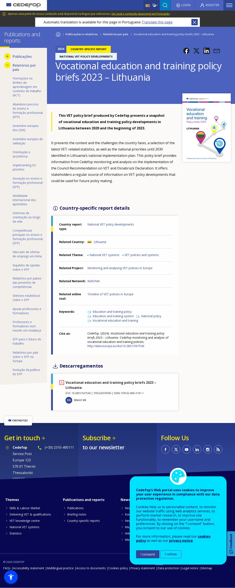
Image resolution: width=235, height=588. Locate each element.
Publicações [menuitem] (22, 56)
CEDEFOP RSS (218, 449)
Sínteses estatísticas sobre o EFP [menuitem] (26, 298)
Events (129, 514)
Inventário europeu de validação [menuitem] (28, 141)
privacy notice (181, 540)
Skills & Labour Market (24, 508)
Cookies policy (118, 568)
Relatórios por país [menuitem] (24, 67)
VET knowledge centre (24, 521)
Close (194, 22)
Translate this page (157, 22)
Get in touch (22, 438)
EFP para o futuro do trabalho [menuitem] (27, 341)
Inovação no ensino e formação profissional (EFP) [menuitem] (28, 182)
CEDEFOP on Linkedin (197, 449)
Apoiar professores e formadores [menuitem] (27, 311)
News (129, 508)
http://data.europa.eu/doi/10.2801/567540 (115, 346)
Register (212, 5)
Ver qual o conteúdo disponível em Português (140, 14)
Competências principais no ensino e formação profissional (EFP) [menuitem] (28, 236)
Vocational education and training (115, 320)
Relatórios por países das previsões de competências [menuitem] (27, 282)
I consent (147, 554)
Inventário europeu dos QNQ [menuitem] (26, 128)
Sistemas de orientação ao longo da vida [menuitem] (26, 217)
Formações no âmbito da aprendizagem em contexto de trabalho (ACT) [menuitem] (27, 86)
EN (69, 400)
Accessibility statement (28, 568)
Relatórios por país (115, 34)
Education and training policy (112, 312)
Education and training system (113, 316)
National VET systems (104, 255)
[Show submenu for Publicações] (7, 56)
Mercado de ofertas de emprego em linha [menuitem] (27, 254)
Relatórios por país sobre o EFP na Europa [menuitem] (25, 356)
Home (58, 33)
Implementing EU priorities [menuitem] (24, 167)
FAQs (7, 568)
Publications (75, 508)
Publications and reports (83, 499)
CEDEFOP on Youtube (186, 449)
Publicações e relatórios (81, 34)
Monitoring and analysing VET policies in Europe (119, 268)
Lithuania (100, 242)
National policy (151, 316)
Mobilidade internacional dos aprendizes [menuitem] (24, 200)
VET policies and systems (141, 255)
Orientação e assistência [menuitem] (21, 154)
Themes (12, 499)
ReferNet (93, 281)
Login (186, 5)
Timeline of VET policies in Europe (110, 294)
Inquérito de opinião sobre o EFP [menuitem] (26, 267)
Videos (129, 533)
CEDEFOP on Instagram (207, 449)
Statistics (15, 533)
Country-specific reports (83, 521)
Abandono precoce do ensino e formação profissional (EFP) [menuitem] (28, 110)
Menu (229, 5)
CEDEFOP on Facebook (165, 449)
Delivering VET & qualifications (30, 514)
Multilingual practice (60, 568)
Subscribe (97, 438)
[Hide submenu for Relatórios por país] (7, 65)
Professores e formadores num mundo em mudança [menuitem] (27, 326)
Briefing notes (76, 514)
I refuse (171, 554)
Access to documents (91, 568)
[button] (186, 51)
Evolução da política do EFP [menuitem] (26, 372)
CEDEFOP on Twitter (176, 449)
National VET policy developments (110, 224)
